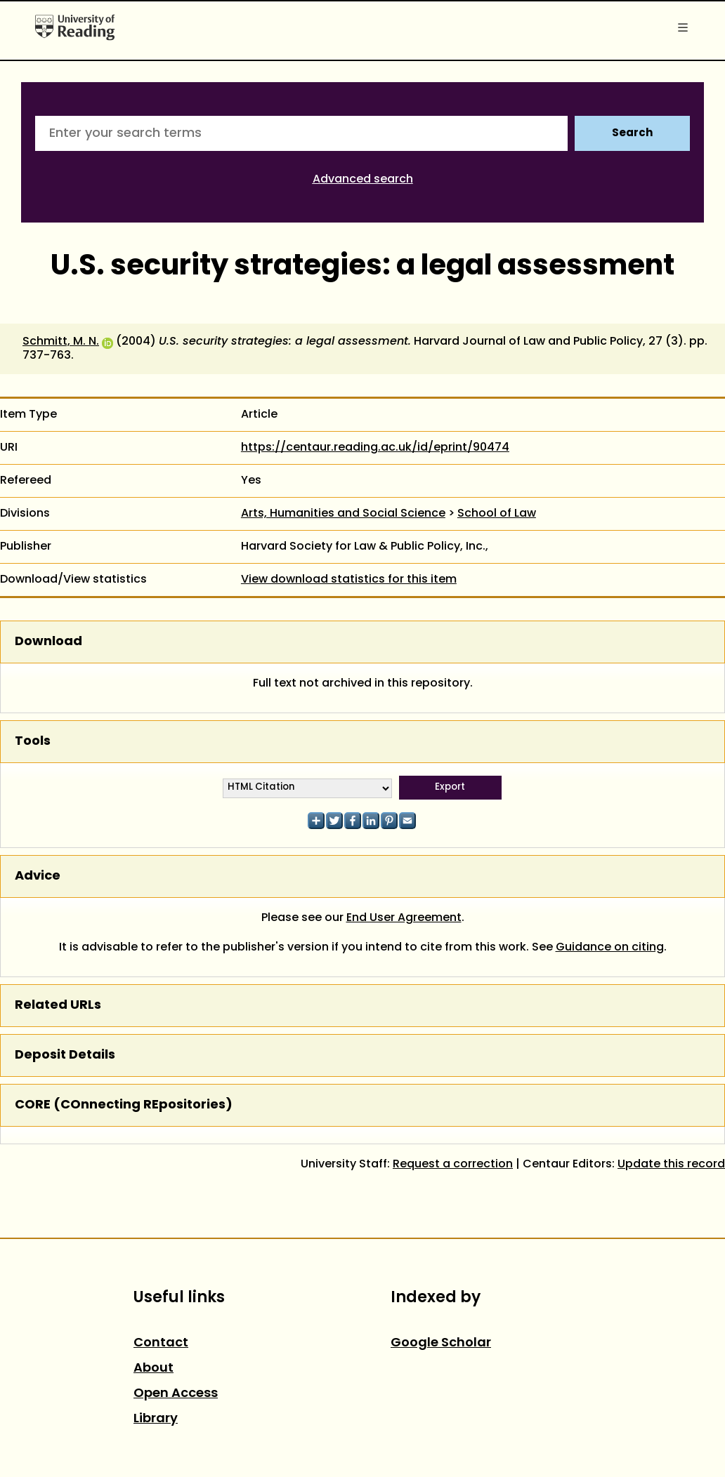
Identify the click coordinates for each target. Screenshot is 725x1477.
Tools (33, 742)
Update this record (671, 1164)
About (153, 1368)
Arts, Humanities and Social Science (343, 514)
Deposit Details (65, 1055)
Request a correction (453, 1164)
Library (155, 1419)
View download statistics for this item (349, 580)
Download (48, 642)
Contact (160, 1343)
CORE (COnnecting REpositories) (124, 1105)
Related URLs (58, 1005)
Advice (37, 876)
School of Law (496, 514)
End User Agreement (404, 918)
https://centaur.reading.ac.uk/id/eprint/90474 (375, 448)
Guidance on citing (610, 948)
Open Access (175, 1394)
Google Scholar (441, 1343)
